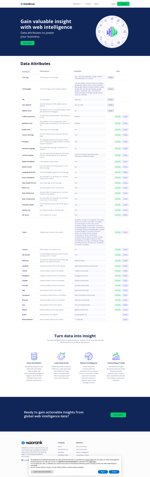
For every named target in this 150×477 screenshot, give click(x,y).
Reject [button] (103, 472)
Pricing (87, 4)
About (96, 4)
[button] (77, 4)
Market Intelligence (82, 452)
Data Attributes (63, 449)
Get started (27, 43)
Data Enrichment (81, 446)
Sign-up (123, 4)
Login (113, 4)
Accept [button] (114, 472)
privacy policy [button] (90, 459)
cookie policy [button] (92, 461)
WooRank (61, 452)
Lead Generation (81, 449)
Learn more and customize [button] (42, 472)
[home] (45, 4)
